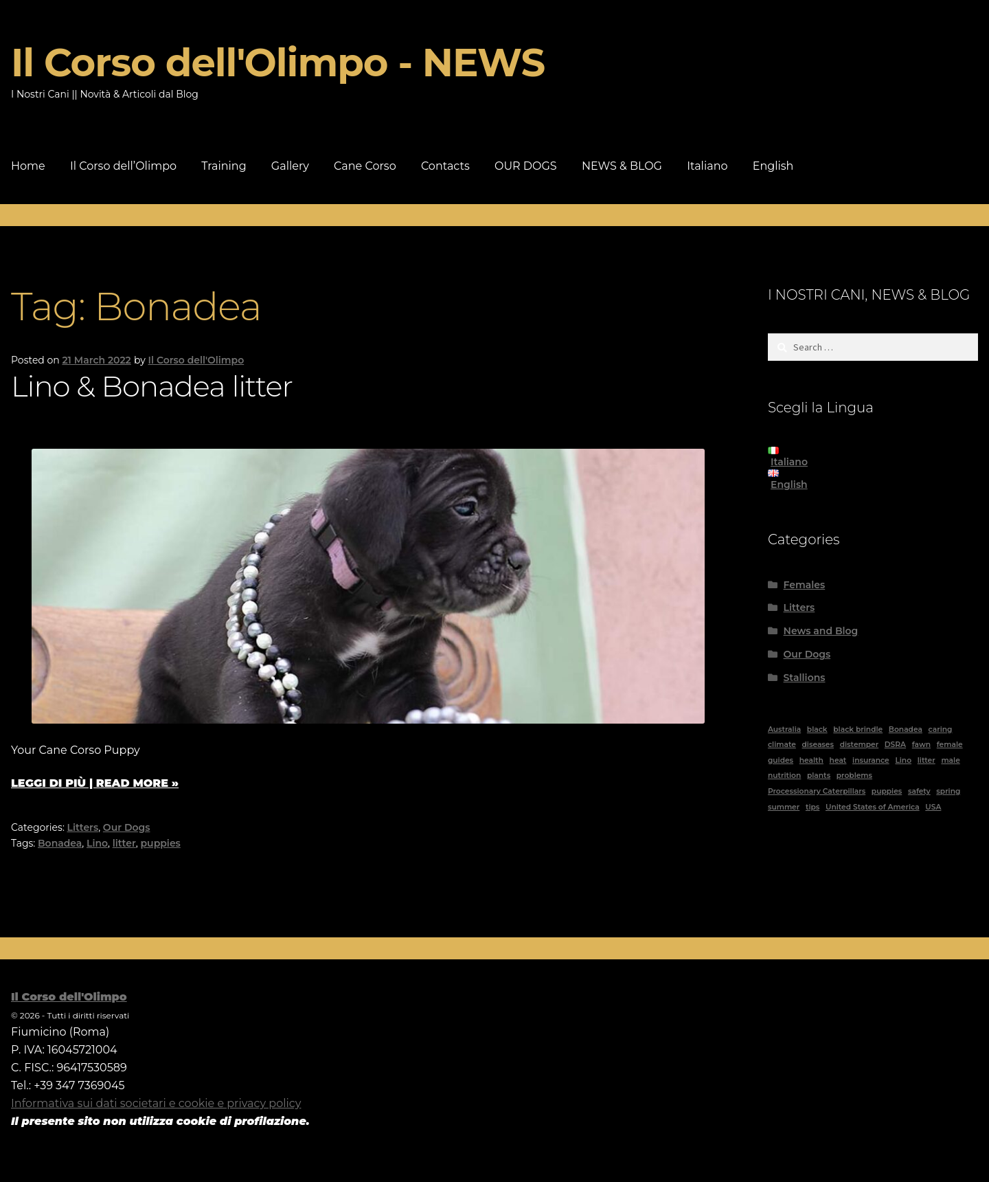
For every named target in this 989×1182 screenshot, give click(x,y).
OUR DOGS (525, 165)
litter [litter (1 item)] (926, 760)
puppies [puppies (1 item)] (887, 791)
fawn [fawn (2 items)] (921, 744)
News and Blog (821, 631)
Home (28, 165)
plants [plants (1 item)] (818, 775)
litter (124, 843)
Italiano (707, 165)
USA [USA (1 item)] (933, 807)
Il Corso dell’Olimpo (123, 165)
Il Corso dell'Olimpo (196, 360)
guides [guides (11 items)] (780, 760)
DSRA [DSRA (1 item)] (895, 744)
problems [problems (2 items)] (854, 775)
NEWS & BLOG (622, 165)
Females (805, 585)
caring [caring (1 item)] (941, 729)
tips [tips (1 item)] (812, 807)
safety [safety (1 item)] (919, 791)
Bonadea (60, 843)
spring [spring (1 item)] (948, 791)
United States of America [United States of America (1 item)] (873, 807)
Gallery (290, 165)
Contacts (445, 165)
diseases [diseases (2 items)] (818, 744)
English (773, 165)
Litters (83, 827)
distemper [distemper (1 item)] (859, 744)
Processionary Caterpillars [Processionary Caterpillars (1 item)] (816, 791)
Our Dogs (126, 827)
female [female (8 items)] (950, 744)
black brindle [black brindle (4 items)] (858, 729)
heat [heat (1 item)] (838, 760)
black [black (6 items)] (817, 729)
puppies (161, 843)
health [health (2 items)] (811, 760)
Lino (97, 843)
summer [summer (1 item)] (783, 807)
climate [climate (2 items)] (782, 744)
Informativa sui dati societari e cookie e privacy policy (156, 1103)
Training (223, 165)
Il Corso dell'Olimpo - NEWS (278, 62)
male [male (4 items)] (950, 760)
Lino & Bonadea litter (152, 386)
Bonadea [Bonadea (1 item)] (905, 729)
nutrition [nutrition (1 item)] (784, 775)
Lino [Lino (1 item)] (903, 760)
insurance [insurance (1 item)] (870, 760)
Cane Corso (365, 165)
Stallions (805, 677)
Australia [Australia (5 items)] (784, 729)
